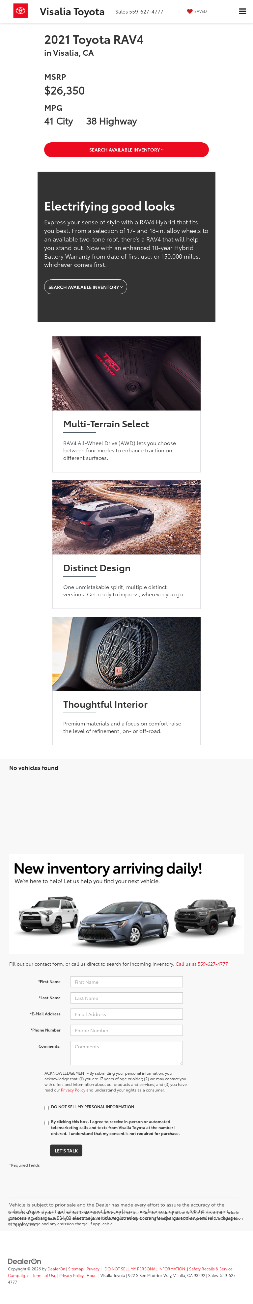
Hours (92, 1275)
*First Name (49, 981)
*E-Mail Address (45, 1013)
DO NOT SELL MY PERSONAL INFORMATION (144, 1268)
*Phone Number (46, 1030)
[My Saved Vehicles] (196, 11)
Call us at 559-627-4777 (202, 963)
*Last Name (50, 997)
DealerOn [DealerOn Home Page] (56, 1268)
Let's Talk (66, 1150)
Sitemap (76, 1268)
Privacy (93, 1268)
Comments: (50, 1046)
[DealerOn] (25, 1260)
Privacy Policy (73, 1089)
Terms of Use (44, 1275)
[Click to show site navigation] (242, 11)
